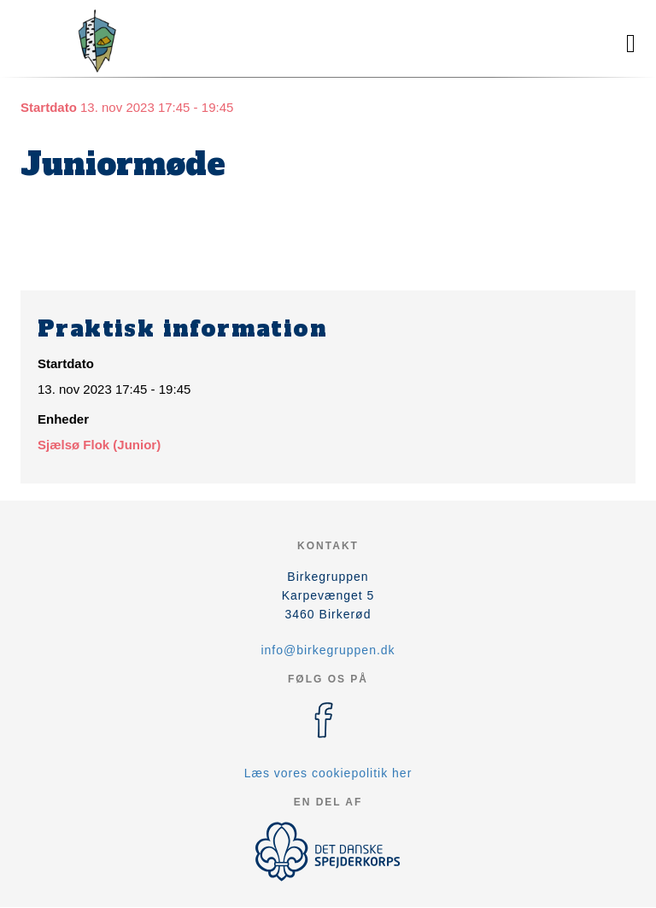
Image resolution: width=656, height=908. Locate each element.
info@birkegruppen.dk (328, 650)
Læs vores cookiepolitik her (328, 773)
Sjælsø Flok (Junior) (99, 444)
